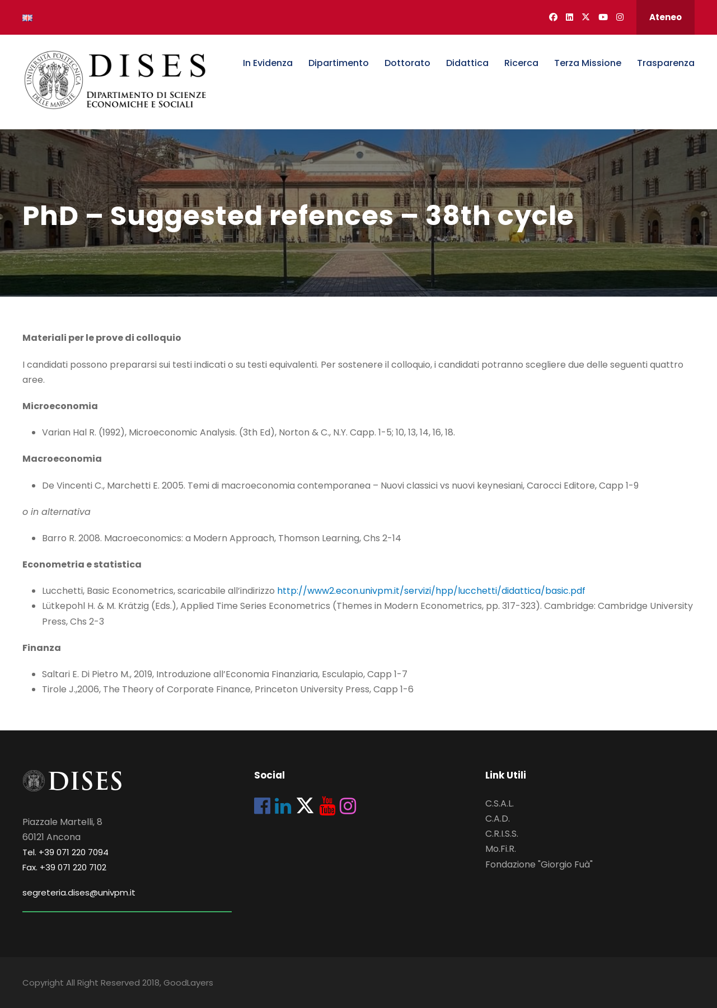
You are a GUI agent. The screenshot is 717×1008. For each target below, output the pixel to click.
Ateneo (665, 17)
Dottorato (407, 63)
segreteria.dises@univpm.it (78, 892)
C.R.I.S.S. (501, 833)
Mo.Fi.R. (500, 848)
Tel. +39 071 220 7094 (65, 852)
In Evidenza (268, 63)
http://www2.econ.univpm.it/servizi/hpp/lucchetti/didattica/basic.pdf (431, 590)
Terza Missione (587, 63)
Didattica (467, 63)
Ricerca (521, 63)
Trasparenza (666, 63)
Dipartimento (338, 63)
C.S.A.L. (499, 803)
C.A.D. (497, 818)
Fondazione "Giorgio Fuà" (539, 864)
